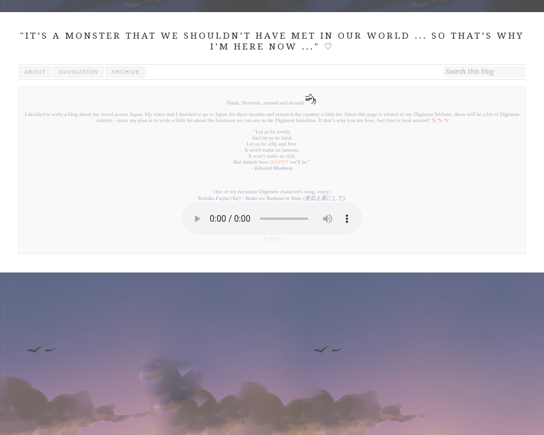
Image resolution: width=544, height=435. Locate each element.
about (35, 72)
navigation (78, 72)
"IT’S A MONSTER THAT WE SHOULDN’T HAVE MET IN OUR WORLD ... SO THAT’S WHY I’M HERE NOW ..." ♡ (272, 41)
